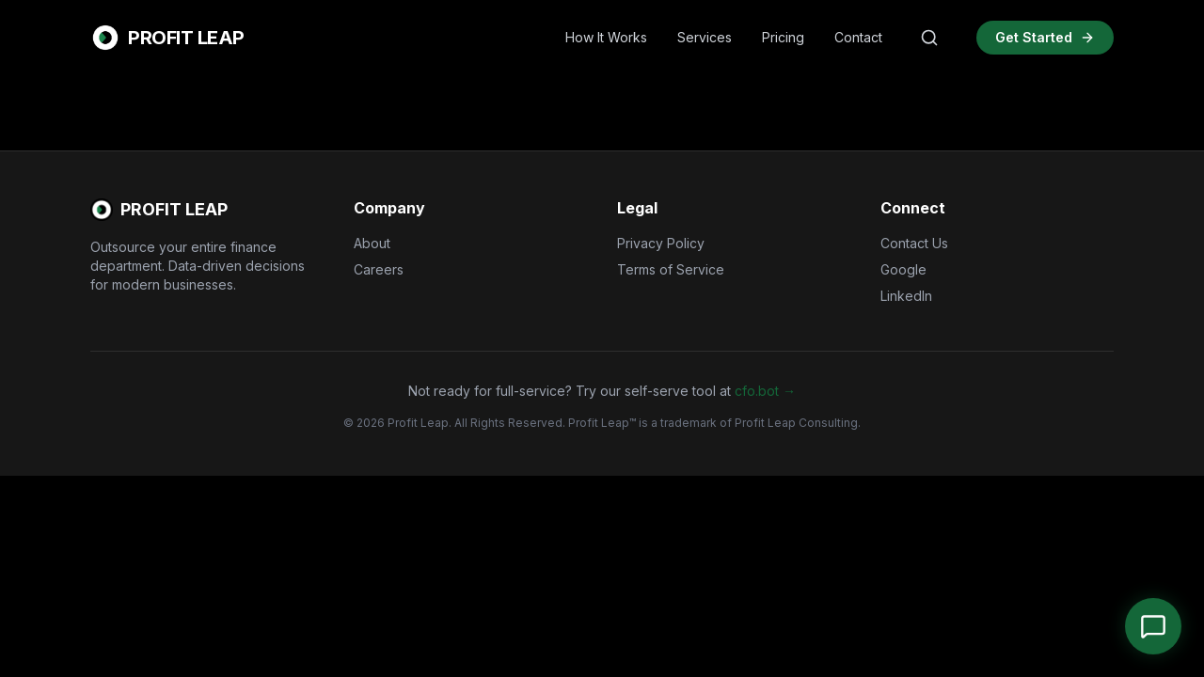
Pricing (783, 37)
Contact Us (914, 243)
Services (704, 37)
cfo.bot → (765, 391)
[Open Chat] (1153, 626)
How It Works (606, 37)
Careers (379, 269)
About (372, 243)
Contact (858, 37)
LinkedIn (906, 296)
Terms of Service (670, 269)
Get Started (1045, 37)
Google (903, 269)
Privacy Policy (661, 243)
